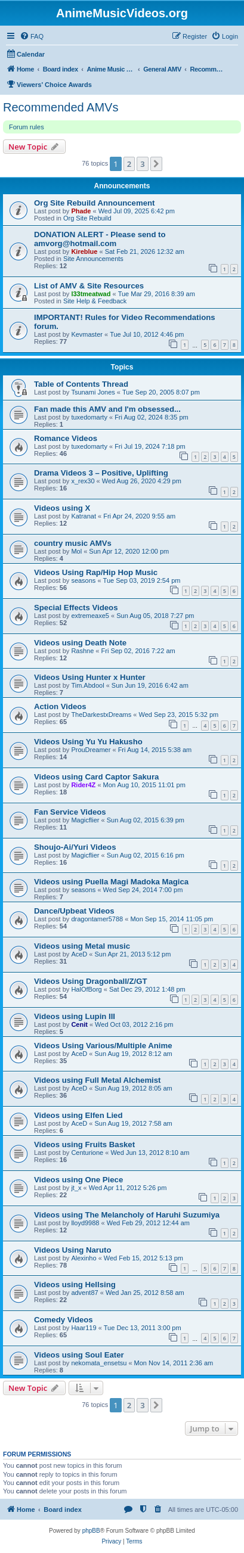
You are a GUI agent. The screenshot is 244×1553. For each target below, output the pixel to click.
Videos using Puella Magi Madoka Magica (111, 881)
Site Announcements (93, 258)
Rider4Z (83, 784)
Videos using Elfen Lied (78, 1115)
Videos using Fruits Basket (84, 1144)
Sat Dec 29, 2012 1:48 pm (147, 989)
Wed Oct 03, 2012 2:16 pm (134, 1024)
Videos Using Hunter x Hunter (90, 677)
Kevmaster (87, 334)
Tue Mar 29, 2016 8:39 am (156, 293)
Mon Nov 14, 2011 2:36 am (174, 1362)
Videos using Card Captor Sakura (96, 776)
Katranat (83, 516)
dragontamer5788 (97, 919)
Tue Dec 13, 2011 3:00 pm (142, 1327)
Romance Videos (65, 438)
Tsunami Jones (93, 392)
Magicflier (85, 820)
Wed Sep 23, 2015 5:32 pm (178, 714)
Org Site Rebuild (87, 218)
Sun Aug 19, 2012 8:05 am (133, 1088)
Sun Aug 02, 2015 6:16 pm (145, 855)
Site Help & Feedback (94, 301)
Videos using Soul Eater (79, 1354)
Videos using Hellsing (75, 1284)
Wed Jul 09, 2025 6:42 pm (136, 211)
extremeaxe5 (90, 615)
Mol (76, 551)
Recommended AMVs (60, 107)
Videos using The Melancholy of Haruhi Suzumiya (127, 1214)
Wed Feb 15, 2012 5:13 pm (143, 1258)
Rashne (82, 650)
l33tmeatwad (90, 293)
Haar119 (83, 1327)
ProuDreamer (90, 749)
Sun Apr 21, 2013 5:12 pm (133, 954)
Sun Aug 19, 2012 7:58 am (133, 1123)
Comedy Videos (63, 1319)
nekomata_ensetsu (98, 1362)
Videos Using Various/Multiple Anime (103, 1045)
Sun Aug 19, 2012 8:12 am (133, 1053)
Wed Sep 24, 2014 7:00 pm (143, 889)
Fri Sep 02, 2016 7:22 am (138, 650)
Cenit (79, 1024)
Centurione (87, 1152)
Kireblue (84, 251)
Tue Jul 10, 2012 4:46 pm (147, 334)
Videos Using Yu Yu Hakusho (88, 741)
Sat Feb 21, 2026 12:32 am (144, 251)
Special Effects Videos (76, 607)
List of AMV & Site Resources (89, 285)
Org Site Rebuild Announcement (94, 202)
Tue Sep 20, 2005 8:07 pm (161, 392)
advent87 (84, 1292)
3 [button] (142, 164)
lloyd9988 (85, 1222)
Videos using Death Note (80, 642)
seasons (83, 580)
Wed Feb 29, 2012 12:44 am (148, 1222)
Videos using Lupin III (74, 1016)
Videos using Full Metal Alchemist (97, 1080)
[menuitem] (32, 36)
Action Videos (60, 706)
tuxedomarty (89, 417)
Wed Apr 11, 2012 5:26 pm (128, 1187)
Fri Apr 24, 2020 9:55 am (139, 516)
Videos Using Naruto (72, 1249)
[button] (156, 164)
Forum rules (26, 127)
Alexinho (83, 1258)
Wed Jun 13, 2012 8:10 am (149, 1152)
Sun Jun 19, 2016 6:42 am (150, 685)
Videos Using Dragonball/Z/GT (90, 981)
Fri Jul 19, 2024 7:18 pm (150, 446)
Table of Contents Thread (81, 384)
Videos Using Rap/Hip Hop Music (95, 572)
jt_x (76, 1187)
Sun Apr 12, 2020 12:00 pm (129, 551)
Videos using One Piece (78, 1179)
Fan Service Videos (70, 811)
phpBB (91, 1530)
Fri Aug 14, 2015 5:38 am (155, 749)
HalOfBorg (86, 989)
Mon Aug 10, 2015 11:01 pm (144, 784)
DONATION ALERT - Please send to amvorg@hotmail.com (100, 239)
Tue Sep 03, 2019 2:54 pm (142, 580)
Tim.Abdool (87, 685)
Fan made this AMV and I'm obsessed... (107, 409)
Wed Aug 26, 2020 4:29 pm (141, 480)
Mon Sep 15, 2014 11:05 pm (171, 919)
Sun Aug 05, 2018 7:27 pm (155, 615)
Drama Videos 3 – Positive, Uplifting (101, 472)
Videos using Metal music (82, 946)
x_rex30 (82, 480)
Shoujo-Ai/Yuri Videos (75, 847)
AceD (79, 954)
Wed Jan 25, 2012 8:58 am (145, 1292)
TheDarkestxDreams (101, 714)
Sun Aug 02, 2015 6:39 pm (145, 820)
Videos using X (62, 508)
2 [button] (129, 164)
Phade (81, 211)
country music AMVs (73, 543)
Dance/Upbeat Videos (74, 910)
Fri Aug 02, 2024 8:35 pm (152, 417)
